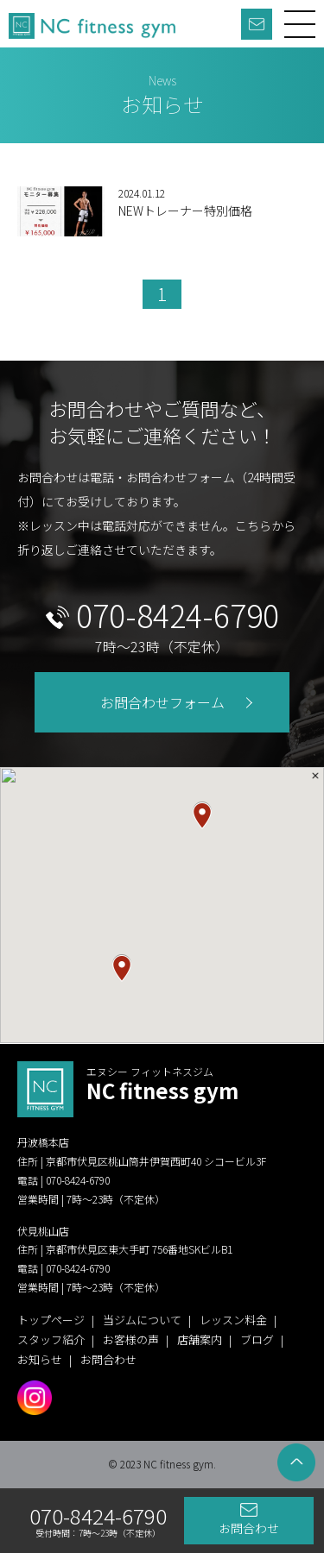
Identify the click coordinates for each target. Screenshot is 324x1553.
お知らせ (39, 1359)
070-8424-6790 (177, 614)
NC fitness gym (162, 1084)
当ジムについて (142, 1319)
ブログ (257, 1339)
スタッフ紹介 (51, 1339)
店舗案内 (199, 1339)
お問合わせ (249, 1528)
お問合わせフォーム (162, 702)
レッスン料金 (233, 1319)
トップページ (51, 1319)
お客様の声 (131, 1339)
